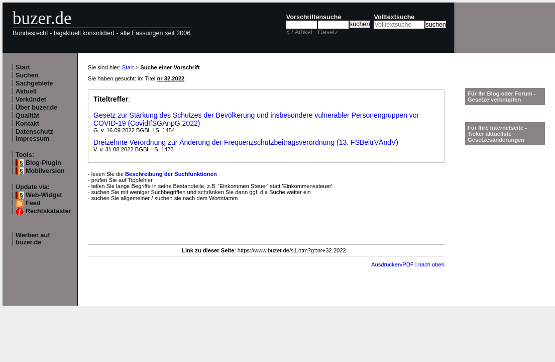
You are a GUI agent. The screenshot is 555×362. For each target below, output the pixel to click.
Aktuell (26, 91)
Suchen (27, 75)
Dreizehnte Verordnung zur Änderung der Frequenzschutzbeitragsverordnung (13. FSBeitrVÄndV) (245, 142)
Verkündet (31, 99)
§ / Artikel (299, 32)
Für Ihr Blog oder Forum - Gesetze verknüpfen (502, 96)
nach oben (431, 264)
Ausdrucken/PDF (392, 264)
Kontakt (27, 123)
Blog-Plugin (43, 162)
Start (23, 67)
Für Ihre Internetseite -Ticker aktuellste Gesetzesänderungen (497, 134)
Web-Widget (44, 195)
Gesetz (328, 32)
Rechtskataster (48, 211)
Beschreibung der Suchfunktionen (171, 174)
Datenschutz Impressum (34, 135)
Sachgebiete (34, 83)
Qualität (27, 115)
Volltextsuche (394, 17)
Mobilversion (45, 170)
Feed (33, 203)
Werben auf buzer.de (33, 239)
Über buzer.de (36, 107)
